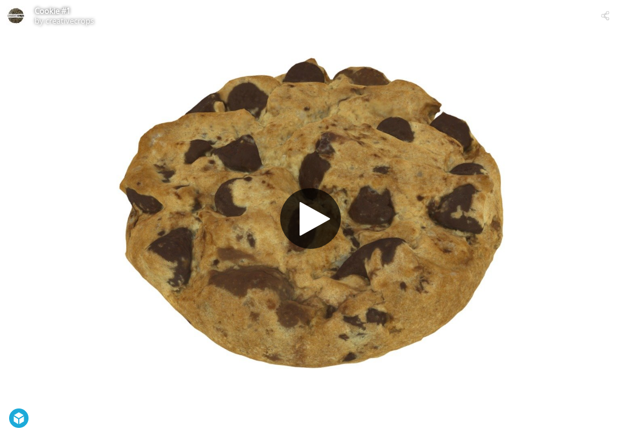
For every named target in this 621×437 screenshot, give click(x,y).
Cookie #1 (52, 10)
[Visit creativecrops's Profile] (15, 15)
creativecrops (69, 20)
